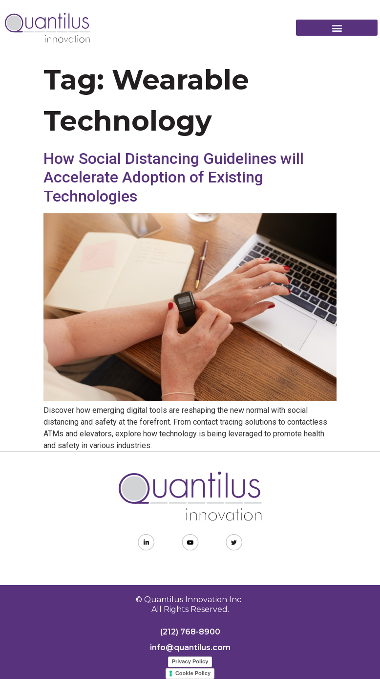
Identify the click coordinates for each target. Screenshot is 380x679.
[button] (337, 28)
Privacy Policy (190, 661)
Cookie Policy (193, 673)
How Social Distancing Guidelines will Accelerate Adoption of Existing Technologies (173, 177)
